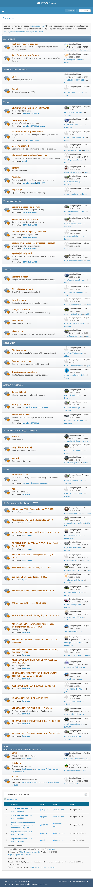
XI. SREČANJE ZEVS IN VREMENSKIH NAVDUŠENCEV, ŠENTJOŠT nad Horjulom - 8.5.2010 (34, 674)
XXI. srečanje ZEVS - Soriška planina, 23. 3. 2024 (33, 509)
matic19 (67, 283)
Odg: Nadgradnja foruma (73, 60)
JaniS (32, 867)
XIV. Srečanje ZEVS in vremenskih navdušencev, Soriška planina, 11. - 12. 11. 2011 (33, 625)
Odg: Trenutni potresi (71, 463)
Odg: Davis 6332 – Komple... (74, 292)
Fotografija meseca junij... (73, 407)
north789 (67, 326)
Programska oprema (21, 361)
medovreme (43, 407)
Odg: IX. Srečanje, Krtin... (73, 701)
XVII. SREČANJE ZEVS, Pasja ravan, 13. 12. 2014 (33, 590)
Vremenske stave (20, 474)
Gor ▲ (86, 881)
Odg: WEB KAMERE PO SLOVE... (75, 324)
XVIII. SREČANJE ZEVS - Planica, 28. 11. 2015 (31, 567)
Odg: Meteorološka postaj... (74, 236)
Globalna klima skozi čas (73, 172)
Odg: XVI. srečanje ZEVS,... (73, 605)
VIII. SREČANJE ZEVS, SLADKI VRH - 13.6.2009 (32, 708)
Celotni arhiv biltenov (72, 759)
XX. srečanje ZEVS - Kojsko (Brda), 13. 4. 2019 (32, 520)
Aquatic (25, 580)
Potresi (15, 458)
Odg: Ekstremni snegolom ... (74, 420)
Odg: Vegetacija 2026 (72, 194)
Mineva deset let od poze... (74, 395)
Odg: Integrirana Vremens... (74, 336)
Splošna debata (27, 769)
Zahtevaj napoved (20, 146)
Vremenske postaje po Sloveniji (26, 207)
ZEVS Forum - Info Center (17, 794)
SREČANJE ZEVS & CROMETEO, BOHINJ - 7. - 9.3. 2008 (36, 721)
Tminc (66, 95)
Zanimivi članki (19, 392)
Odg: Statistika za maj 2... (73, 182)
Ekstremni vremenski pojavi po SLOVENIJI (30, 108)
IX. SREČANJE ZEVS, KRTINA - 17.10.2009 (30, 698)
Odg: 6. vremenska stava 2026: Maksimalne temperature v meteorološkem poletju (23, 825)
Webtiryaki (62, 881)
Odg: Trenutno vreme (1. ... (73, 125)
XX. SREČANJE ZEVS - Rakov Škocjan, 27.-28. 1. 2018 (35, 532)
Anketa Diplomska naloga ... (74, 493)
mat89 (25, 140)
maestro (67, 551)
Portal (15, 89)
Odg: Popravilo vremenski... (74, 261)
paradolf (26, 114)
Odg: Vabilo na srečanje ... (73, 548)
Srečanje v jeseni (70, 631)
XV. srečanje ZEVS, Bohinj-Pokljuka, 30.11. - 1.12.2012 (36, 615)
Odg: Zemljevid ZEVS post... (74, 92)
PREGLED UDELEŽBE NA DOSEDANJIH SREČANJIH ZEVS (36, 733)
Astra (83, 667)
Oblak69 (88, 513)
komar (42, 126)
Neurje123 (68, 423)
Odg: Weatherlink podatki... (74, 366)
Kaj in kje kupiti (19, 300)
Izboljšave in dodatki (21, 309)
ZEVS (14, 77)
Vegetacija (17, 189)
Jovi (80, 631)
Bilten (14, 753)
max (88, 261)
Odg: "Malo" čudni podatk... (74, 353)
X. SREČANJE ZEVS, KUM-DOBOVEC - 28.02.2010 (33, 686)
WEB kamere (18, 320)
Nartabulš (85, 561)
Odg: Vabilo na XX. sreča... (73, 523)
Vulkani (15, 436)
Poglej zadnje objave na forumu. (19, 855)
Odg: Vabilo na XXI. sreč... (73, 513)
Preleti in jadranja (52, 769)
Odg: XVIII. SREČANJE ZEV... (73, 570)
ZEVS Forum (46, 3)
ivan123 (67, 496)
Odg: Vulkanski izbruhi (72, 441)
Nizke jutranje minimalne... (73, 112)
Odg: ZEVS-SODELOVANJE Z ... (75, 80)
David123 (67, 163)
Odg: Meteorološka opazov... (74, 211)
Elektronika (17, 331)
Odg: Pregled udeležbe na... (74, 736)
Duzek (88, 570)
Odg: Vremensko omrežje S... (74, 375)
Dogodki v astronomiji (22, 447)
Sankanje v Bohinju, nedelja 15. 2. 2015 (29, 577)
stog (86, 172)
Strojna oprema (19, 350)
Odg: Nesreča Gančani (72, 771)
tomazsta (84, 50)
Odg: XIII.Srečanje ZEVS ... (73, 655)
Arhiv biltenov (26, 758)
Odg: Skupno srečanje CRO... (74, 724)
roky (31, 140)
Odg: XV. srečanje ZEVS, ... (73, 617)
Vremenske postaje (21, 276)
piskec (66, 356)
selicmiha (67, 704)
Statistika (16, 177)
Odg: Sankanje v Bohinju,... (73, 580)
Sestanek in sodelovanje (40, 782)
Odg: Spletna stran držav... (73, 224)
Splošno (15, 168)
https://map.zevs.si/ (38, 26)
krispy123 (67, 63)
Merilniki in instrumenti (22, 289)
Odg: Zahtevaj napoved (72, 150)
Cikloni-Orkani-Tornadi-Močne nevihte (29, 155)
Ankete (15, 489)
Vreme (66, 378)
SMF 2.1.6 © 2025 (11, 881)
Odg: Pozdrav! (69, 784)
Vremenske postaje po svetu (25, 219)
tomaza (67, 607)
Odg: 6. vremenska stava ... (73, 480)
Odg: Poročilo (69, 714)
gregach (44, 817)
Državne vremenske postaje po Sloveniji (30, 231)
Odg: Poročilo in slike (71, 561)
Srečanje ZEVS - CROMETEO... (74, 643)
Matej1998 (68, 128)
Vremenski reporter (21, 414)
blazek (24, 161)
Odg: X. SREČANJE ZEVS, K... (74, 689)
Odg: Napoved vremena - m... (74, 138)
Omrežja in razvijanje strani (24, 372)
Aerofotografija (39, 769)
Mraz (84, 771)
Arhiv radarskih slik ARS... (73, 314)
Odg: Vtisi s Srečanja (71, 667)
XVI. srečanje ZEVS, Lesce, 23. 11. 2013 (29, 603)
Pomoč (69, 881)
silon (54, 867)
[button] (3, 11)
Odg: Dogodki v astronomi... (74, 450)
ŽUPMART (67, 727)
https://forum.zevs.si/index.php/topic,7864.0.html (24, 31)
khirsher (67, 398)
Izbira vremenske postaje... (74, 305)
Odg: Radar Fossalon (71, 249)
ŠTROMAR (35, 114)
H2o (44, 867)
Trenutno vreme (19, 120)
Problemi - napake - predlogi (25, 44)
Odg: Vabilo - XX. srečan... (73, 535)
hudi (65, 83)
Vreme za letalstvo (18, 772)
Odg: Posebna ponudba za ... (74, 280)
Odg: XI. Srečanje (70, 679)
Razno (15, 776)
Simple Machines (24, 881)
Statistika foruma (15, 846)
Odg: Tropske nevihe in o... (73, 160)
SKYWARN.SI (26, 782)
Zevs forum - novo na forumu (25, 55)
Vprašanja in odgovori (22, 253)
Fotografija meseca (21, 404)
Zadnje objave (10, 799)
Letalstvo (16, 763)
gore (88, 366)
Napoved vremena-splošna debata (27, 131)
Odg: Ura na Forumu (71, 50)
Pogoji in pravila (78, 881)
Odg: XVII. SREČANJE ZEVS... (74, 592)
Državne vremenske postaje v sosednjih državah (33, 243)
